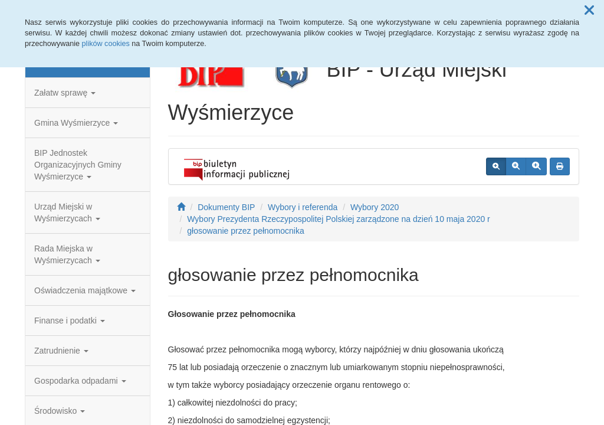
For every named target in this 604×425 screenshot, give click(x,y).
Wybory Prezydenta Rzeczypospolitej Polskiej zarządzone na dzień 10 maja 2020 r (338, 219)
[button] (589, 10)
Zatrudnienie (61, 350)
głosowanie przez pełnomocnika (245, 231)
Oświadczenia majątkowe (85, 290)
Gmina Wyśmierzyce (76, 123)
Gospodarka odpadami (80, 380)
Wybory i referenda (302, 207)
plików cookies (106, 44)
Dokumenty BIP (226, 207)
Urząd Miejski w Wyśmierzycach (67, 212)
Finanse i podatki (69, 320)
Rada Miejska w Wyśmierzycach (67, 254)
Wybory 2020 (374, 207)
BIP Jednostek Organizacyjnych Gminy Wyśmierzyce (78, 164)
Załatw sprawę (65, 92)
